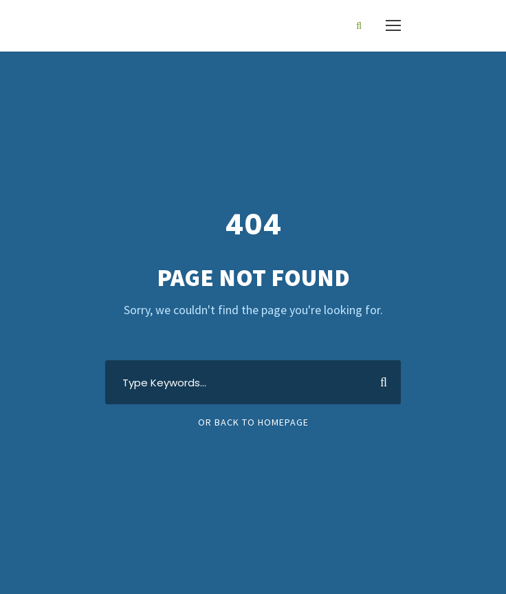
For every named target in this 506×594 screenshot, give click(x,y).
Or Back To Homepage (253, 422)
